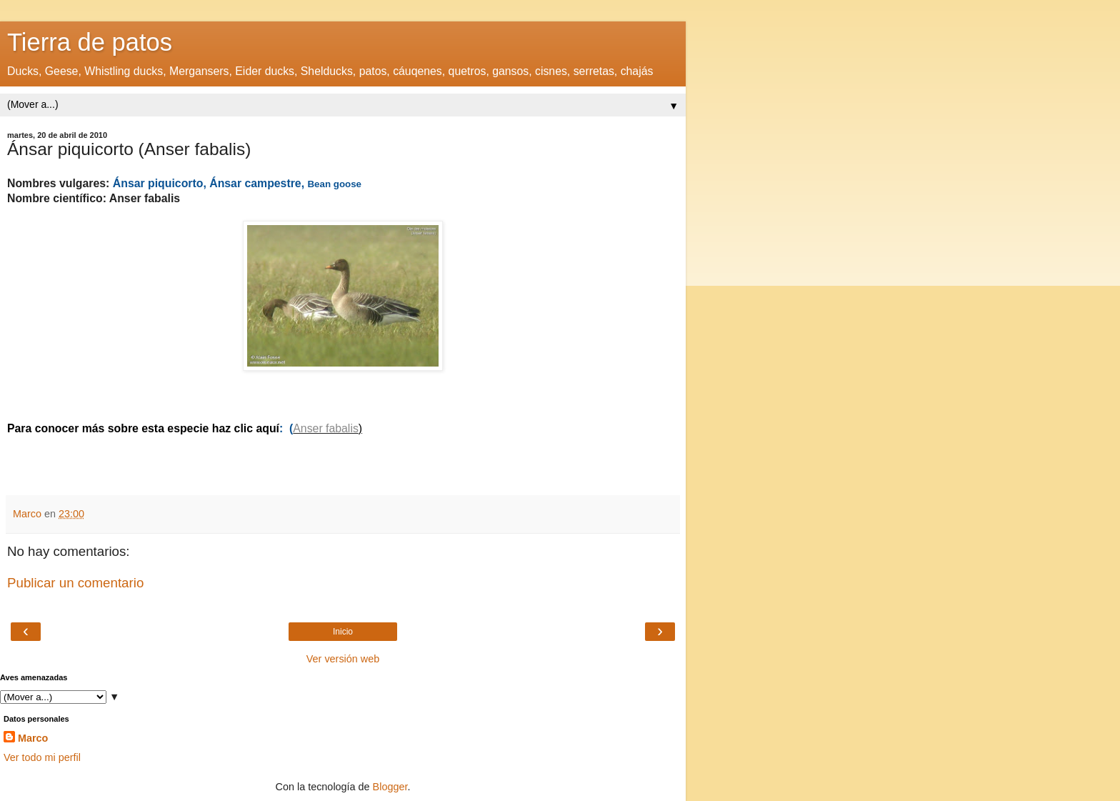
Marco (33, 738)
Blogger (390, 786)
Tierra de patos (89, 42)
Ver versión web (342, 659)
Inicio (343, 632)
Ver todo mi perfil (42, 757)
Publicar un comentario (75, 582)
